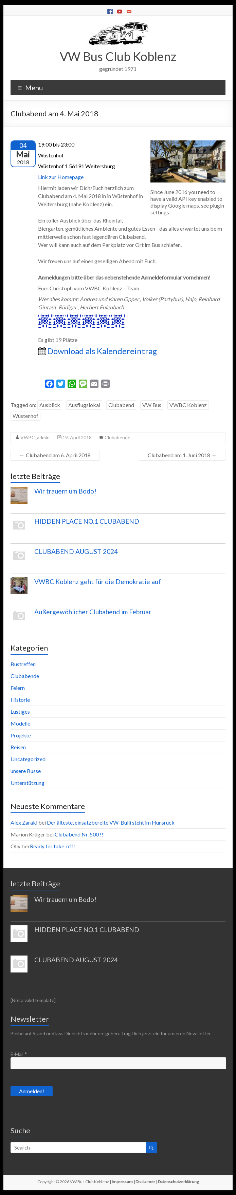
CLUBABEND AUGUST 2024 (76, 551)
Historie (20, 699)
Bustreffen (23, 664)
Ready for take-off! (52, 846)
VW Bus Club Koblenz (118, 56)
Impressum (122, 1181)
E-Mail (19, 1054)
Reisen (18, 747)
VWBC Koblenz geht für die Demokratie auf (97, 581)
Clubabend (121, 405)
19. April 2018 (77, 437)
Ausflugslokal (84, 405)
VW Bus (151, 405)
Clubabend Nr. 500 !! (79, 834)
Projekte (21, 735)
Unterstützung (27, 782)
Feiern (18, 688)
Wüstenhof (25, 415)
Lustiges (20, 711)
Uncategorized (28, 759)
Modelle (20, 723)
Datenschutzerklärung (178, 1181)
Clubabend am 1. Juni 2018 (182, 455)
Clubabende (117, 437)
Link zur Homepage (61, 177)
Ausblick (49, 405)
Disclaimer (145, 1181)
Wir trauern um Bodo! (65, 491)
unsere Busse (26, 771)
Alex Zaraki (24, 822)
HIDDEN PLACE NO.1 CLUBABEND (86, 521)
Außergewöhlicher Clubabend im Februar (92, 612)
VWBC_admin (35, 437)
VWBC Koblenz (188, 405)
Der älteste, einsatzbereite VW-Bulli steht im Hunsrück (111, 822)
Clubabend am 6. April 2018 (55, 455)
